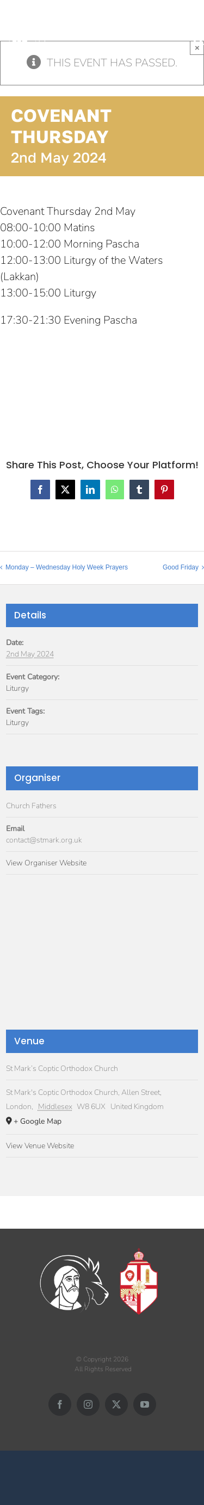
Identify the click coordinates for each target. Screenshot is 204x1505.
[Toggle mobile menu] (198, 28)
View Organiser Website (46, 863)
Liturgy (17, 688)
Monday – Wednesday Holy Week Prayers (66, 567)
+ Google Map (37, 1121)
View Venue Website (40, 1146)
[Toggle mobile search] (198, 39)
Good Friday (181, 567)
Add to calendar (54, 375)
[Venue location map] (102, 960)
